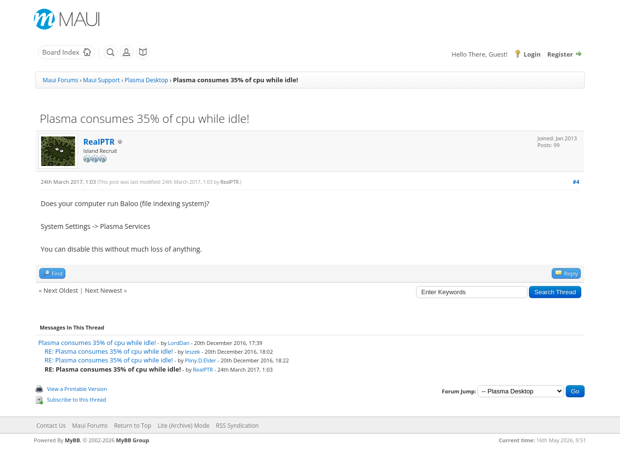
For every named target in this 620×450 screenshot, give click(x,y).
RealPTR (98, 141)
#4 (576, 181)
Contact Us (51, 425)
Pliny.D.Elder (200, 360)
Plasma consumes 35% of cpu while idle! (97, 342)
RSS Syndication (237, 425)
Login (532, 54)
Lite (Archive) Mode (184, 425)
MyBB (72, 440)
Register (560, 54)
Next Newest (103, 290)
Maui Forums (60, 80)
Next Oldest (61, 290)
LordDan (178, 342)
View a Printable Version (77, 388)
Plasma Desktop (146, 80)
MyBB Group (132, 440)
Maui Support (101, 80)
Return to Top (132, 425)
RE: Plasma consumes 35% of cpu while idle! (109, 351)
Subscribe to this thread (76, 399)
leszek (192, 351)
